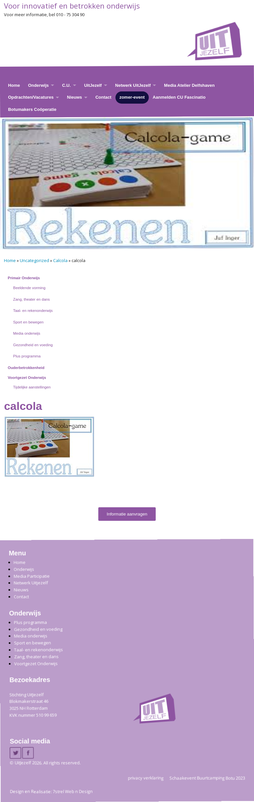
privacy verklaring (146, 778)
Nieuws (74, 97)
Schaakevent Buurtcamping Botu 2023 (207, 778)
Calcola (60, 260)
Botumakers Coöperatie (32, 109)
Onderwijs (38, 85)
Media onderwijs (26, 333)
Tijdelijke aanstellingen (32, 387)
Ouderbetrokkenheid (26, 368)
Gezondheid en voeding (33, 345)
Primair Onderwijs (24, 278)
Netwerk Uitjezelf (31, 583)
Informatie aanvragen (127, 514)
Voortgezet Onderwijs (27, 378)
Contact (103, 97)
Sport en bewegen (28, 322)
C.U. (66, 85)
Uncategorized (34, 260)
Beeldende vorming (29, 288)
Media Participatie (31, 576)
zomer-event (132, 97)
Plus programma (27, 356)
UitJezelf (93, 85)
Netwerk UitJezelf (133, 85)
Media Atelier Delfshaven (189, 85)
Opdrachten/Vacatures (30, 97)
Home (14, 85)
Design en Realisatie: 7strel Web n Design (51, 791)
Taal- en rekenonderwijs (33, 311)
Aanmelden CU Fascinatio (179, 97)
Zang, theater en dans (31, 299)
